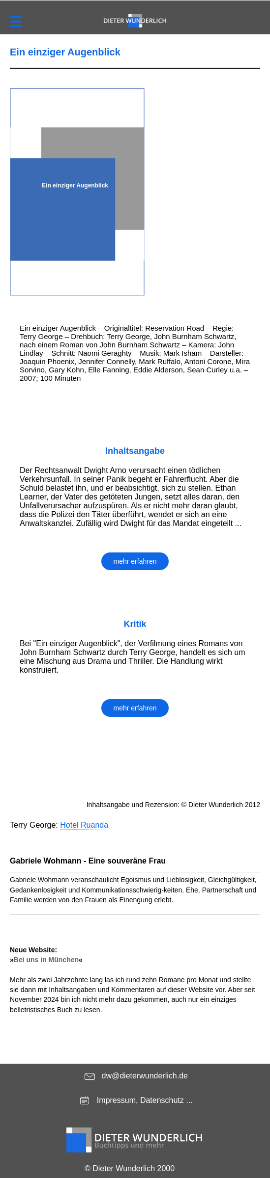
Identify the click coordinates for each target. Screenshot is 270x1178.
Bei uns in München (46, 960)
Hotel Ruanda (84, 825)
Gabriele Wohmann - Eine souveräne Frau (88, 861)
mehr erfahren (135, 561)
